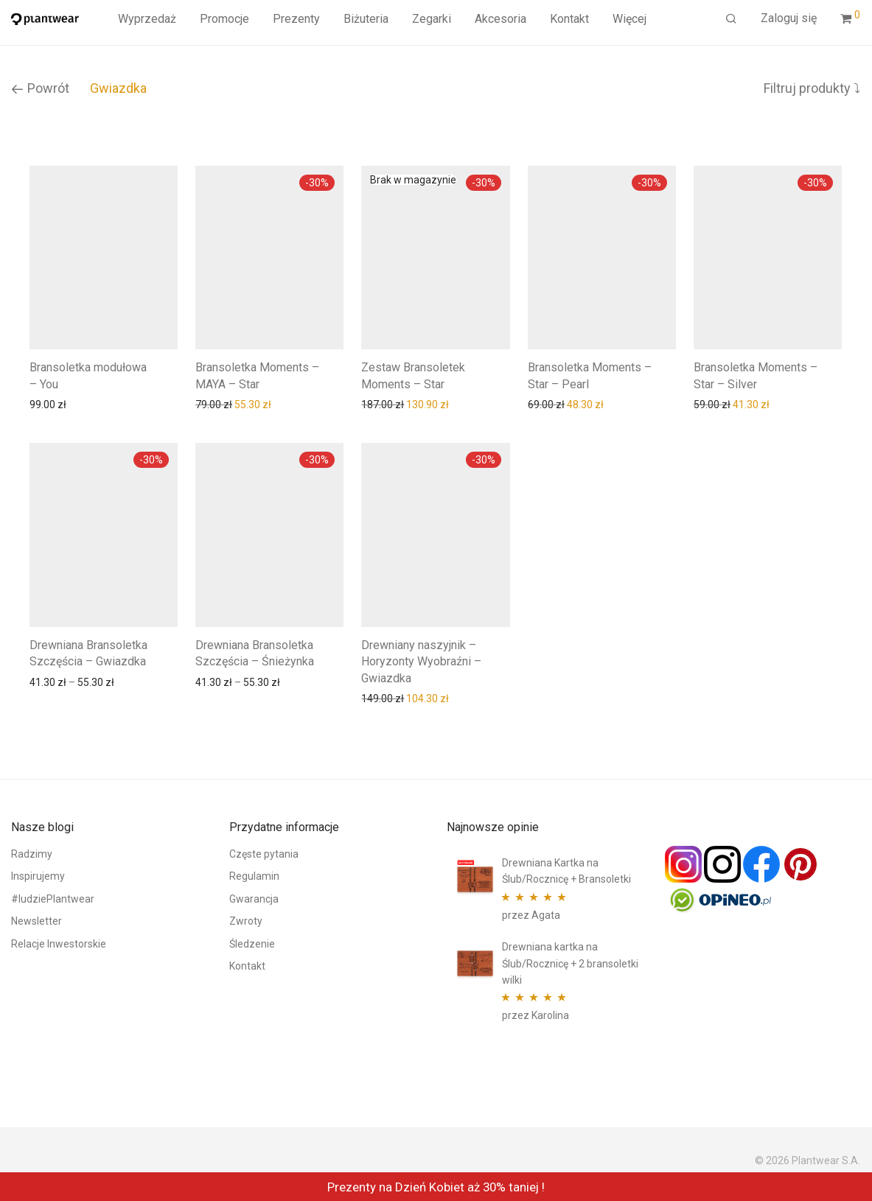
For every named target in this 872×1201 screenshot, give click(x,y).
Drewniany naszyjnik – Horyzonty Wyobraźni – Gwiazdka (421, 661)
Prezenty (296, 19)
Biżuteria (365, 19)
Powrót (40, 88)
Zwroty (245, 921)
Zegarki (431, 19)
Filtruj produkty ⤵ (812, 88)
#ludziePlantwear (52, 899)
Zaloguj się (789, 18)
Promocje (224, 19)
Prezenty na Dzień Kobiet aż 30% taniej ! (436, 1187)
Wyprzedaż (147, 19)
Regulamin (254, 876)
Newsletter (36, 921)
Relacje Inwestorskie (58, 944)
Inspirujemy (38, 876)
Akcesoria (500, 19)
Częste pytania (264, 854)
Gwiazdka (118, 88)
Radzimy (31, 854)
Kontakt (569, 19)
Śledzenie (252, 944)
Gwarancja (254, 899)
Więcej (629, 19)
